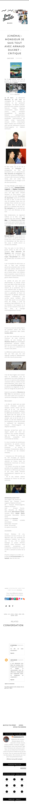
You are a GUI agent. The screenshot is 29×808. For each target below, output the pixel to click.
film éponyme (9, 208)
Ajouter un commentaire (9, 683)
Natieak (7, 558)
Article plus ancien (19, 727)
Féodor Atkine (20, 513)
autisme (6, 614)
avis (9, 614)
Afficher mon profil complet (14, 759)
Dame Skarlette (19, 590)
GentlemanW (14, 660)
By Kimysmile (14, 645)
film (23, 614)
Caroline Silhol (9, 333)
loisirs (16, 615)
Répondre (12, 653)
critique (16, 614)
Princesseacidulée (16, 556)
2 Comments (19, 58)
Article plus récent (10, 725)
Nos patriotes (13, 257)
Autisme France (16, 94)
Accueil (21, 725)
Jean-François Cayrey (18, 511)
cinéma (12, 614)
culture (20, 614)
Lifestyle (13, 615)
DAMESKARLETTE (18, 737)
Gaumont (15, 518)
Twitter (16, 83)
